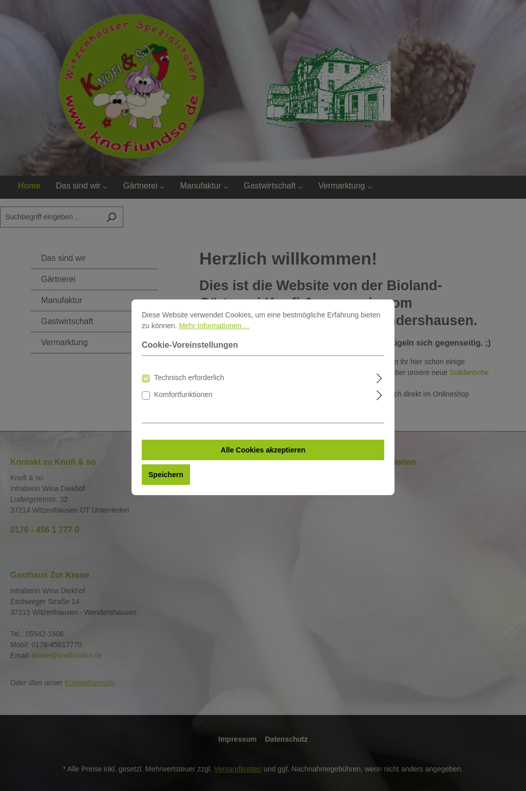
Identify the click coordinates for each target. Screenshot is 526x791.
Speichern (165, 484)
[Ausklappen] (379, 386)
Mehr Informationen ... (214, 335)
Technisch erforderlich (189, 387)
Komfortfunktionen (183, 404)
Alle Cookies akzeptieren (263, 459)
